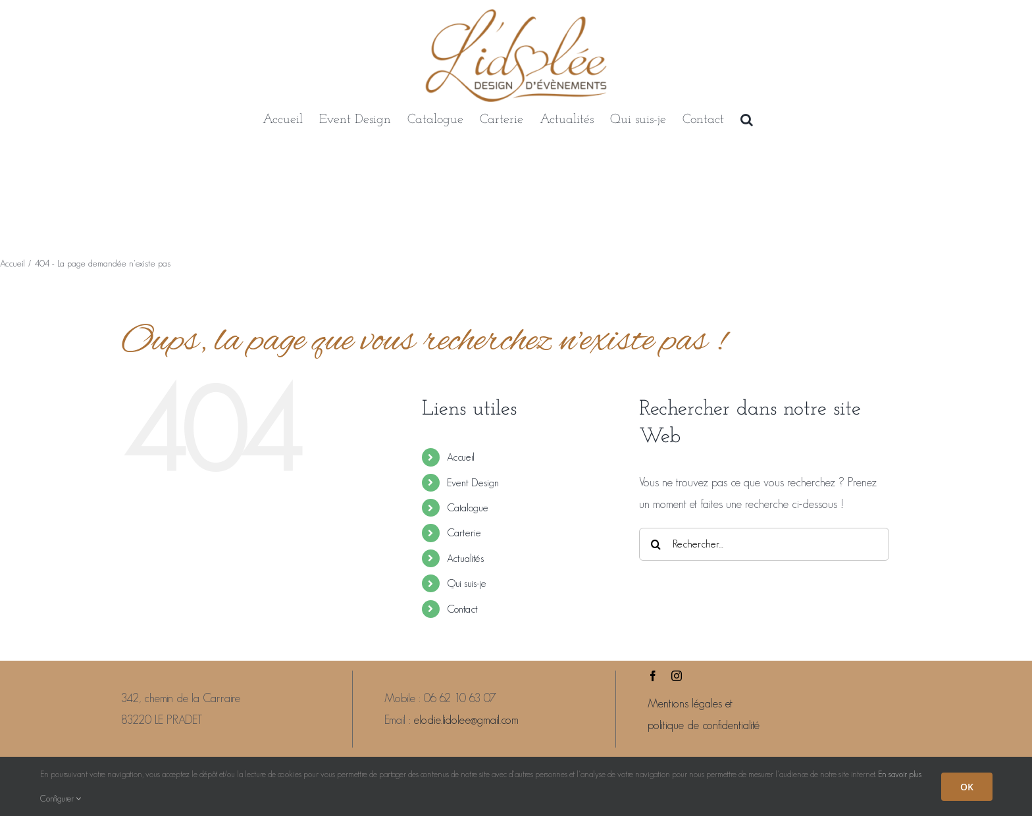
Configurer (60, 798)
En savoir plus (899, 774)
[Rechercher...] (764, 544)
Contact (462, 609)
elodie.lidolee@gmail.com (466, 720)
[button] (746, 120)
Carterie (464, 532)
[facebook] (653, 676)
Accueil (461, 457)
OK (966, 786)
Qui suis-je (466, 583)
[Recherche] (655, 544)
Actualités (465, 558)
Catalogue (467, 507)
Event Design (473, 482)
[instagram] (676, 676)
